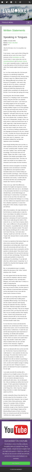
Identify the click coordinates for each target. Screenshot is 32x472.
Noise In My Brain (13, 42)
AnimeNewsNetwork (8, 61)
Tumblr (16, 2)
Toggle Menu (7, 22)
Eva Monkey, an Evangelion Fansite (16, 12)
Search (29, 2)
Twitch (20, 2)
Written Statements (14, 30)
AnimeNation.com (17, 57)
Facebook (11, 2)
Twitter (7, 2)
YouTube (2, 2)
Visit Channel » (16, 463)
